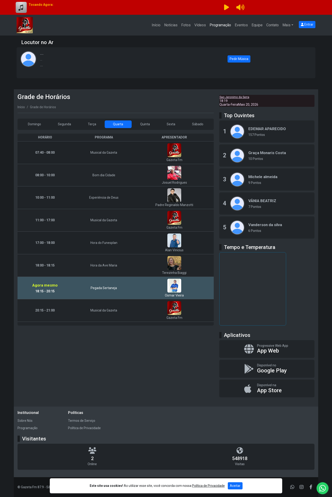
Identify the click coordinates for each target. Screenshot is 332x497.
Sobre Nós (25, 420)
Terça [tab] (92, 124)
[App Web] (266, 349)
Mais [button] (286, 25)
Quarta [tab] (118, 124)
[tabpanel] (116, 230)
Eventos (241, 25)
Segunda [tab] (64, 124)
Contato (272, 25)
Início (156, 25)
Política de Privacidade (84, 428)
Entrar (307, 24)
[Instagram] (301, 487)
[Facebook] (310, 487)
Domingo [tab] (34, 124)
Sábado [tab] (197, 124)
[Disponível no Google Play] (266, 369)
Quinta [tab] (145, 124)
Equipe (257, 25)
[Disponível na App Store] (266, 389)
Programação (220, 25)
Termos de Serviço (81, 420)
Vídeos (200, 25)
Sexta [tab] (171, 124)
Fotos (186, 25)
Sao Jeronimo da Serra (234, 97)
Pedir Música (239, 59)
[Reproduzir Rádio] (226, 7)
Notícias (171, 25)
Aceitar (235, 486)
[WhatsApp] (292, 487)
